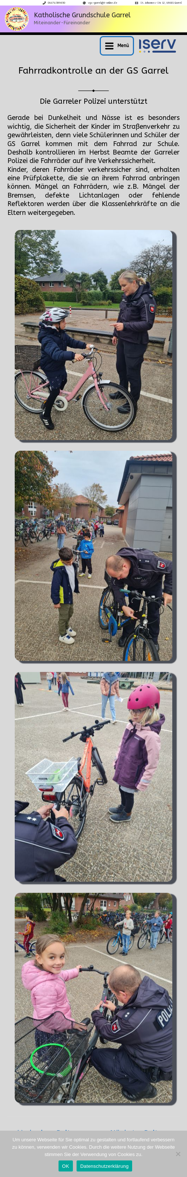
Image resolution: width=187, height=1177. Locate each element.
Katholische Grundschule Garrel (82, 15)
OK (65, 1166)
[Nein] (177, 1153)
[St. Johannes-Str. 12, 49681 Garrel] (158, 2)
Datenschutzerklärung (104, 1166)
